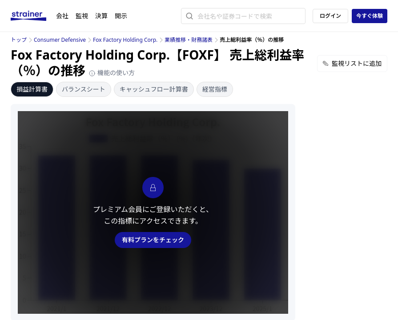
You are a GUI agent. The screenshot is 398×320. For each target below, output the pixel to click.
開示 (121, 16)
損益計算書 (32, 89)
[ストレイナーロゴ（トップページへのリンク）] (33, 16)
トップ (19, 40)
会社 (62, 16)
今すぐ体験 (369, 16)
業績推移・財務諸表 (189, 40)
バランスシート (83, 89)
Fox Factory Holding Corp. (125, 40)
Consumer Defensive (60, 40)
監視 (82, 16)
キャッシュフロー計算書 (154, 89)
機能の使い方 (111, 72)
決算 (101, 16)
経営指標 (214, 89)
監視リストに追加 (352, 63)
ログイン (330, 16)
